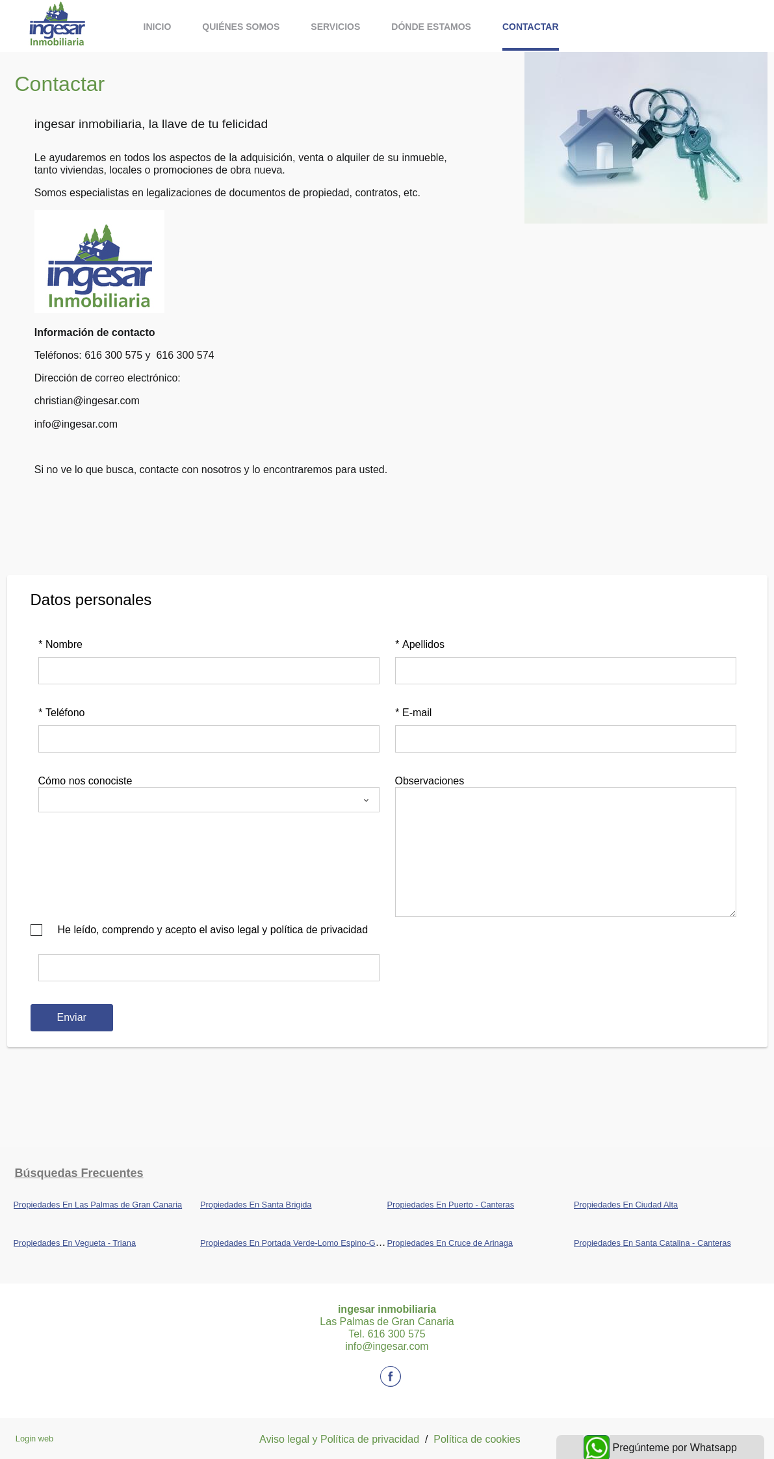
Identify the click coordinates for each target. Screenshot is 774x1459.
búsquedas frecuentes (79, 1173)
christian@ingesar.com (87, 400)
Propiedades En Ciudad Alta (626, 1204)
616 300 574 (185, 355)
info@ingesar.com (76, 424)
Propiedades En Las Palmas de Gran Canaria (98, 1204)
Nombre (60, 644)
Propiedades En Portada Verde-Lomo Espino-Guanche (301, 1243)
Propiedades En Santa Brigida (255, 1204)
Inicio (158, 26)
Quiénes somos (240, 26)
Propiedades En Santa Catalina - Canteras (652, 1243)
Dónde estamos (431, 26)
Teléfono (61, 712)
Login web (34, 1438)
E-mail (413, 712)
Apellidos (420, 644)
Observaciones (430, 780)
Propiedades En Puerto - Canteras (451, 1204)
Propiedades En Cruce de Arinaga (450, 1243)
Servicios (335, 26)
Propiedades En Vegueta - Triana (75, 1243)
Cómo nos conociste (85, 780)
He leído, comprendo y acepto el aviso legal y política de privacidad (213, 929)
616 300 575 (113, 355)
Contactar (530, 26)
